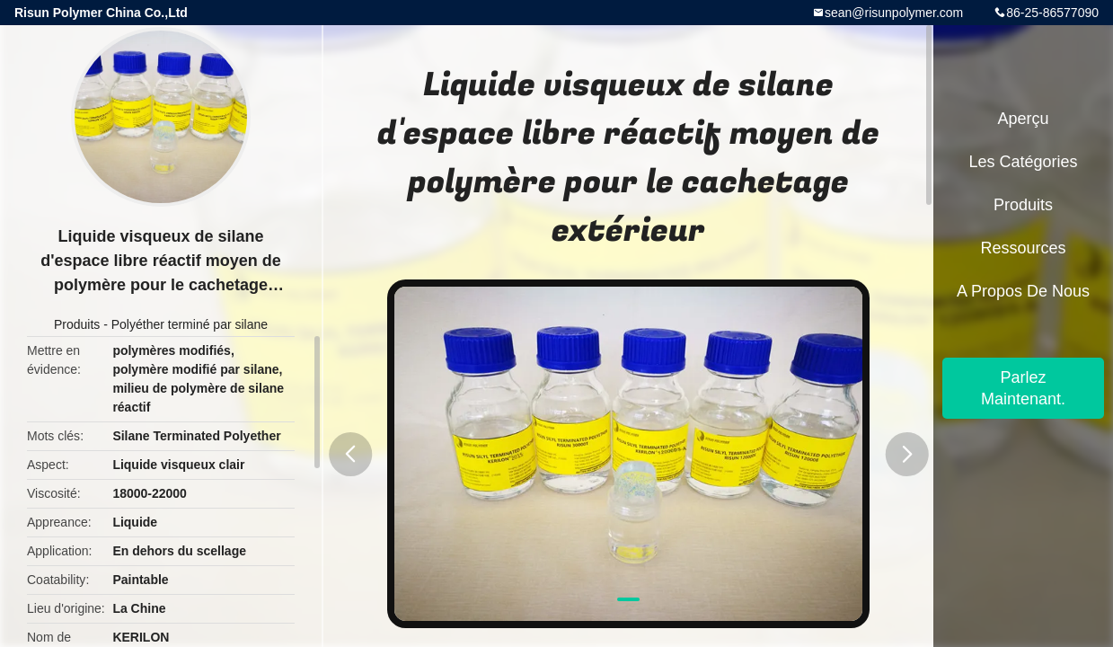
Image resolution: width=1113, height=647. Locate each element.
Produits (77, 324)
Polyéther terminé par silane (189, 324)
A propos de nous (1023, 291)
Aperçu (1022, 119)
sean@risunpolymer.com (894, 12)
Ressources (1022, 248)
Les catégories (1022, 162)
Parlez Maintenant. (1023, 388)
